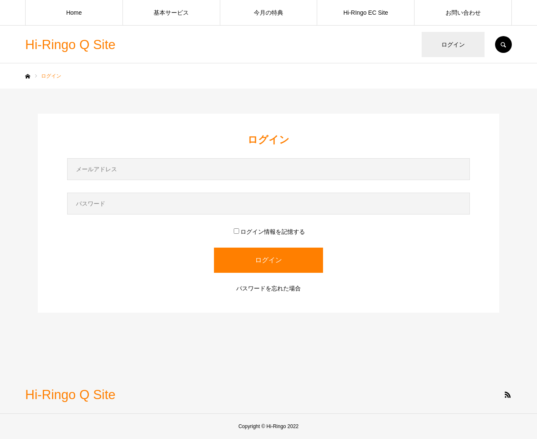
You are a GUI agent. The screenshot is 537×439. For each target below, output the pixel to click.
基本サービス (171, 12)
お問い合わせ (463, 12)
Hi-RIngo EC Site (365, 12)
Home (74, 12)
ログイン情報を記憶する (269, 231)
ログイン (453, 44)
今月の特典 (268, 12)
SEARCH (503, 44)
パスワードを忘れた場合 (268, 288)
